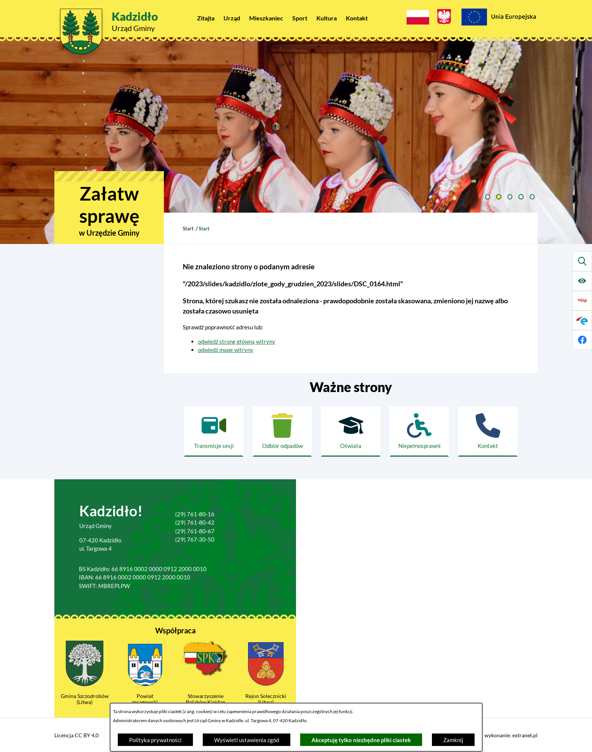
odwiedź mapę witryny (225, 349)
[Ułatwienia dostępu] (582, 281)
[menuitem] (206, 18)
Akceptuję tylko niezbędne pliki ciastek (361, 740)
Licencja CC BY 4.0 (76, 735)
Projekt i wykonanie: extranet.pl (500, 735)
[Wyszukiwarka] (582, 261)
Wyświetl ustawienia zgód (246, 740)
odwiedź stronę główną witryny (236, 341)
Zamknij (453, 740)
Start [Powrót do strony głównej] (188, 228)
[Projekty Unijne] (498, 18)
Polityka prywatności (155, 740)
